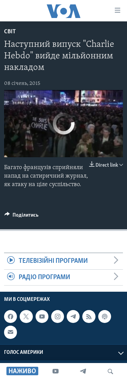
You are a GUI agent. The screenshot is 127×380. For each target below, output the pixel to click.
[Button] (21, 216)
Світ (10, 32)
